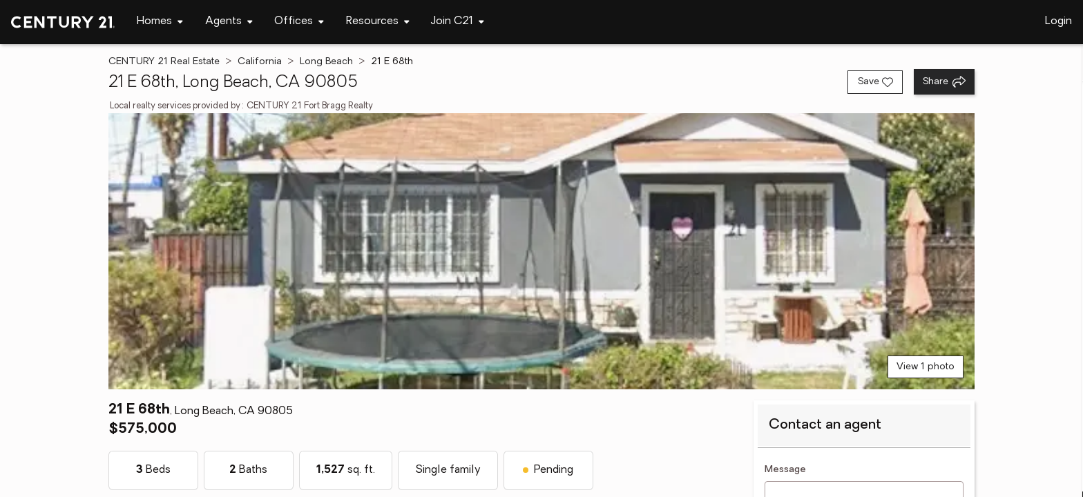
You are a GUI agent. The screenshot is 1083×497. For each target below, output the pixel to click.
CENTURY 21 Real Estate (164, 62)
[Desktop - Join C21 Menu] (457, 22)
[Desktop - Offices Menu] (299, 22)
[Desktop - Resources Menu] (378, 22)
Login (1058, 21)
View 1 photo (926, 367)
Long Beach (326, 62)
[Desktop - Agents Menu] (229, 22)
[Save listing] (875, 82)
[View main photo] (541, 251)
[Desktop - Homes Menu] (160, 22)
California (260, 62)
